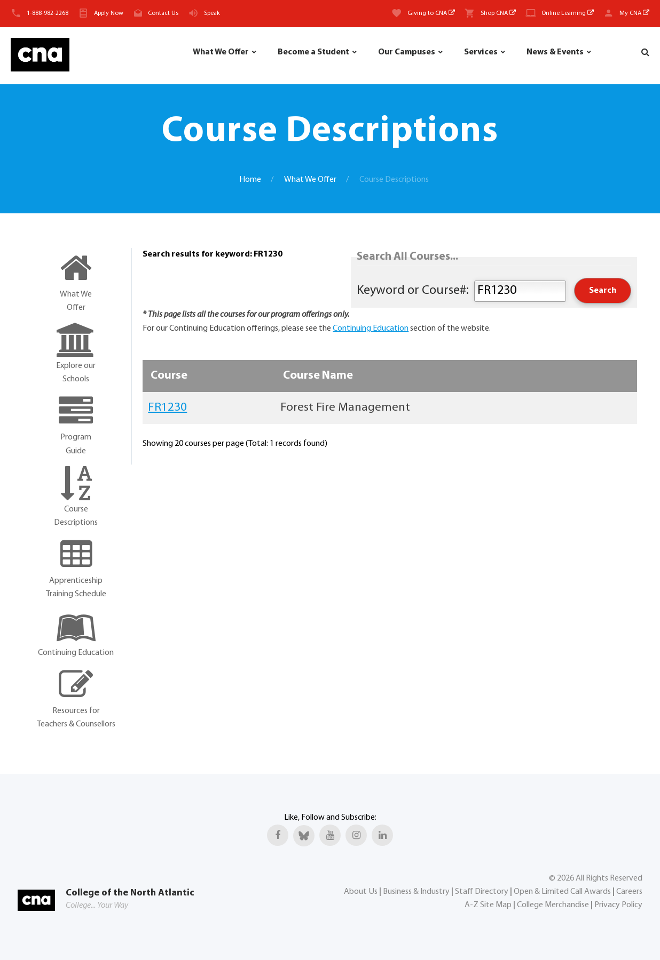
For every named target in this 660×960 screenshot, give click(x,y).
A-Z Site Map (488, 905)
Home (250, 179)
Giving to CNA (431, 13)
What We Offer (221, 52)
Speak (212, 13)
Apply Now (108, 13)
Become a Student (313, 52)
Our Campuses (406, 52)
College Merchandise (553, 905)
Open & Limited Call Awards (562, 891)
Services (481, 52)
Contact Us (163, 13)
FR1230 (167, 408)
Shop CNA (498, 13)
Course (169, 376)
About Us (361, 891)
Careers (629, 891)
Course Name (318, 376)
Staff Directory (481, 891)
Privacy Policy (618, 905)
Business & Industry (416, 891)
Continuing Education (370, 328)
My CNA (634, 13)
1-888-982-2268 (47, 13)
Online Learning (567, 13)
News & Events (555, 52)
